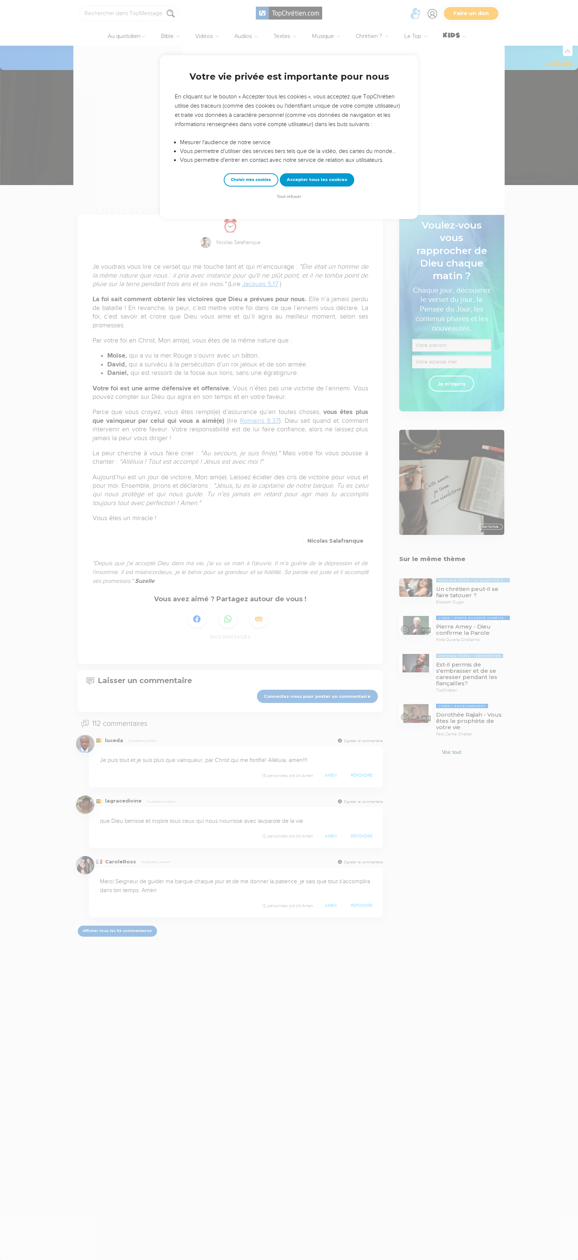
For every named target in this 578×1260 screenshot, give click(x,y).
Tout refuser (289, 196)
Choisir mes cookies (251, 179)
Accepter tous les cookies (317, 179)
